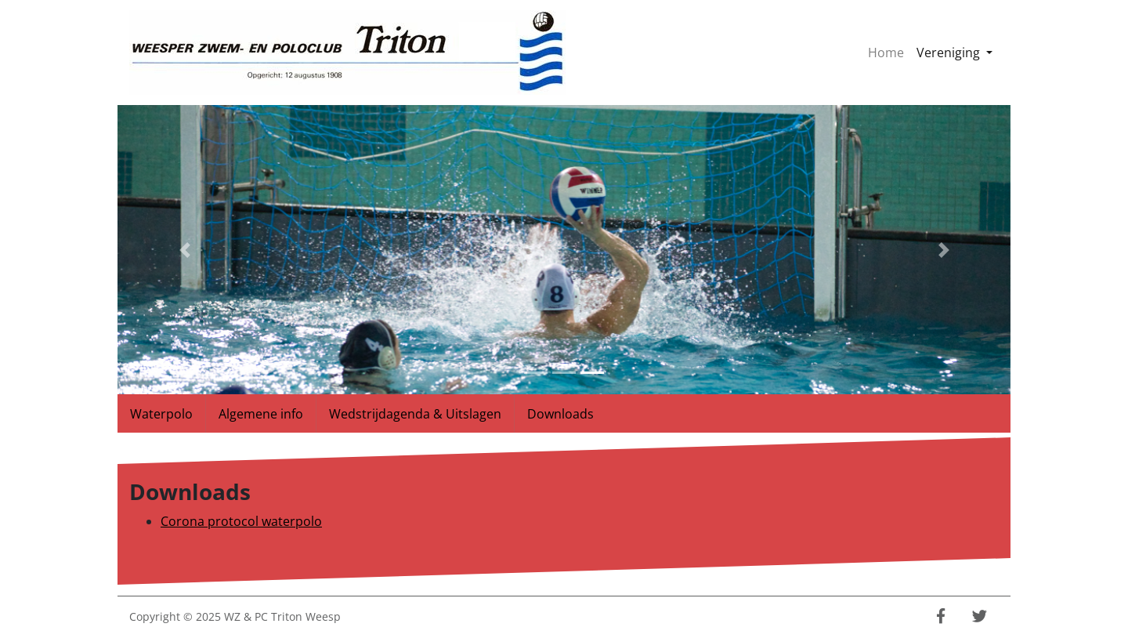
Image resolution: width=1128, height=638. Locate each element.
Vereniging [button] (957, 51)
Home (886, 52)
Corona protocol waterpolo (241, 521)
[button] (184, 249)
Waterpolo (161, 413)
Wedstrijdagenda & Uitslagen (415, 413)
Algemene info (261, 413)
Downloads (560, 413)
